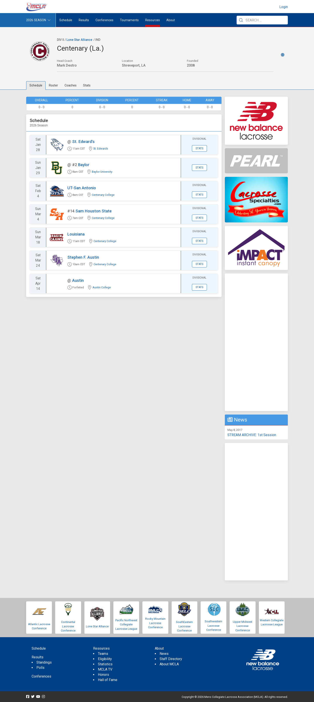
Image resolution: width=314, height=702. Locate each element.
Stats (86, 85)
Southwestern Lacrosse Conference (213, 625)
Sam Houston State (93, 211)
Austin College (101, 287)
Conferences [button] (104, 20)
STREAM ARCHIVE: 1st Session (251, 435)
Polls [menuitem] (40, 668)
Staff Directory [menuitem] (171, 659)
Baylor (83, 164)
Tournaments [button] (129, 20)
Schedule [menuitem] (65, 20)
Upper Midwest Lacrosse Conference (242, 626)
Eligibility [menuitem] (105, 659)
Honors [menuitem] (103, 675)
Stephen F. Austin (83, 257)
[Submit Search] (241, 20)
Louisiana (76, 234)
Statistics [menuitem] (105, 664)
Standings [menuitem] (44, 662)
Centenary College (103, 194)
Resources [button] (152, 20)
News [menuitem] (164, 654)
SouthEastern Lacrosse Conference (184, 626)
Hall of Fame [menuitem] (107, 680)
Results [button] (84, 20)
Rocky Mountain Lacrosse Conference (155, 623)
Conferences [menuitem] (41, 676)
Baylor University (102, 171)
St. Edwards (100, 148)
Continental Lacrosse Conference (68, 626)
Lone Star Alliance (79, 39)
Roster (53, 85)
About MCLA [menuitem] (169, 664)
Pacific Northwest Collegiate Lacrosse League (126, 624)
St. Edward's (83, 141)
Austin (78, 280)
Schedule (35, 85)
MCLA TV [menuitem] (105, 669)
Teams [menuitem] (103, 654)
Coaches (71, 85)
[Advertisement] (256, 342)
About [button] (170, 20)
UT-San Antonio (81, 188)
